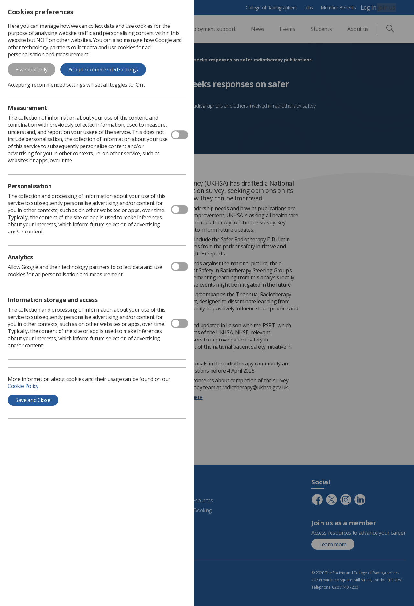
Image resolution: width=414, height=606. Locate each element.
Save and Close (33, 400)
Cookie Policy (23, 386)
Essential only (32, 69)
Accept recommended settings (103, 69)
